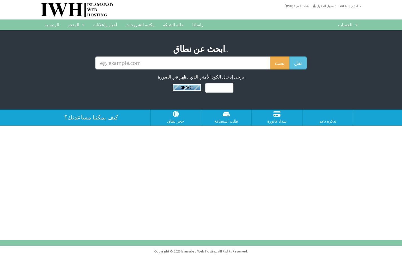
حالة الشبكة (173, 24)
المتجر (76, 24)
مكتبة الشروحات (139, 24)
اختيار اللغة (351, 6)
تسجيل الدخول (324, 6)
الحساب (347, 24)
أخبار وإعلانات (105, 24)
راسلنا (197, 24)
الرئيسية (52, 24)
